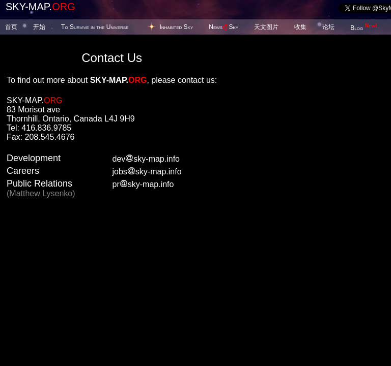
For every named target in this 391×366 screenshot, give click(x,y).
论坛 (328, 26)
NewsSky (223, 26)
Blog (363, 28)
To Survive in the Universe (94, 26)
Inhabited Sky (176, 26)
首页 (11, 26)
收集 (300, 26)
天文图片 (266, 26)
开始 (39, 26)
